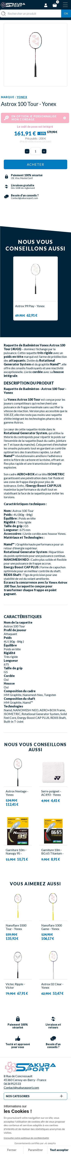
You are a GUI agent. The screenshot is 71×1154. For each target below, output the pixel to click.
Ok (66, 13)
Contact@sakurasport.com (21, 1087)
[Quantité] (35, 151)
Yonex (22, 97)
